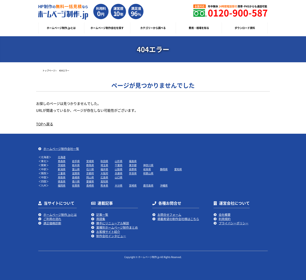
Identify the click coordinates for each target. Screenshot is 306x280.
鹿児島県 (148, 185)
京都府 (90, 173)
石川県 (90, 169)
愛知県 (178, 169)
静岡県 (164, 169)
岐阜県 (147, 169)
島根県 (76, 177)
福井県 (104, 169)
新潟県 (61, 169)
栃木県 (76, 165)
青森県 (61, 161)
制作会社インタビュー (111, 236)
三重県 (61, 173)
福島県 (133, 161)
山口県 (118, 177)
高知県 (104, 181)
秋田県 (104, 161)
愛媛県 (90, 181)
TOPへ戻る (44, 123)
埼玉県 (104, 165)
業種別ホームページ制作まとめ (117, 227)
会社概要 (225, 214)
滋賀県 (76, 173)
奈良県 (133, 173)
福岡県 (61, 185)
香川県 (76, 181)
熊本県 (104, 185)
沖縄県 (164, 185)
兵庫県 (118, 173)
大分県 (118, 185)
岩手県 (76, 161)
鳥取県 (61, 177)
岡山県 (90, 177)
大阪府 (104, 173)
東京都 (133, 165)
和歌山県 (148, 173)
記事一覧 (102, 214)
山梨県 (118, 169)
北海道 (61, 157)
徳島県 (61, 181)
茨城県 (61, 165)
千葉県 (118, 165)
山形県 (118, 161)
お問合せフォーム (169, 214)
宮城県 (90, 161)
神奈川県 (148, 165)
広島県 (104, 177)
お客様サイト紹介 (108, 231)
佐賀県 (76, 185)
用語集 (100, 219)
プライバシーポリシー (233, 223)
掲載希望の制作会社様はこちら (178, 219)
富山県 (76, 169)
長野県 (133, 169)
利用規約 (225, 219)
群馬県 (90, 165)
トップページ (48, 70)
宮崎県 (133, 185)
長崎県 (90, 185)
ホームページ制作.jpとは (60, 214)
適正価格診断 (52, 223)
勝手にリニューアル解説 (112, 223)
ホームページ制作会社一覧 (61, 149)
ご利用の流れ (52, 219)
